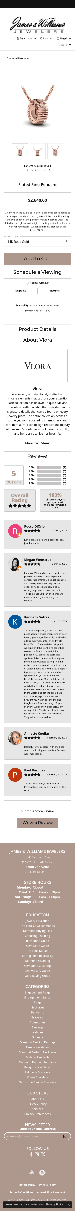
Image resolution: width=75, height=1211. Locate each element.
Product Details (37, 329)
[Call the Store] (37, 867)
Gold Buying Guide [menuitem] (37, 976)
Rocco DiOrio (34, 526)
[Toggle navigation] (6, 45)
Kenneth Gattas (36, 617)
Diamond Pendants (18, 58)
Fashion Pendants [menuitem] (37, 1057)
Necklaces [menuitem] (37, 1007)
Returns (55, 291)
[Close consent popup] (69, 1204)
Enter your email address (37, 1129)
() (64, 467)
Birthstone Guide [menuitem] (37, 941)
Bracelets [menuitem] (37, 1017)
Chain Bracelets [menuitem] (37, 1077)
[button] (25, 38)
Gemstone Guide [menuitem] (37, 946)
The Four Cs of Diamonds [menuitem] (37, 926)
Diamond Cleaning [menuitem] (37, 961)
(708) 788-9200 (37, 170)
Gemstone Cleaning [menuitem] (37, 966)
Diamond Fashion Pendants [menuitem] (37, 1062)
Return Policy (27, 1184)
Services (37, 1109)
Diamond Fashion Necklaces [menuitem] (38, 1052)
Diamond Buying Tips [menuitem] (37, 931)
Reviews (37, 456)
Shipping (20, 291)
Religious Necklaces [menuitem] (37, 1067)
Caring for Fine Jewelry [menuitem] (37, 956)
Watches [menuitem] (37, 1032)
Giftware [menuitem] (37, 1037)
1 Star (32, 483)
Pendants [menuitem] (37, 1012)
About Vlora (37, 340)
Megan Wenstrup (38, 560)
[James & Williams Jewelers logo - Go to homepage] (37, 24)
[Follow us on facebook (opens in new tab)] (31, 1154)
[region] (37, 105)
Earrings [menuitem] (37, 1027)
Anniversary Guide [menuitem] (37, 971)
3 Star (32, 475)
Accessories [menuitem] (37, 1022)
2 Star (32, 479)
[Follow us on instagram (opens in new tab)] (37, 1154)
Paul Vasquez (34, 770)
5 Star (32, 467)
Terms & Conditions (21, 1192)
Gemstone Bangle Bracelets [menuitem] (37, 1082)
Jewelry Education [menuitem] (37, 921)
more (41, 229)
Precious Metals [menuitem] (37, 951)
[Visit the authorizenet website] (42, 1173)
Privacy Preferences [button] (37, 1114)
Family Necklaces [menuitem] (37, 1047)
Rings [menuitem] (37, 1002)
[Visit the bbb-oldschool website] (31, 1173)
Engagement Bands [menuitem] (37, 997)
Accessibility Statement (51, 1192)
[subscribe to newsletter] (65, 1136)
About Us (37, 1099)
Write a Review (37, 823)
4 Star (32, 471)
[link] (46, 38)
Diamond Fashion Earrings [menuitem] (37, 1042)
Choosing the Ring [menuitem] (37, 936)
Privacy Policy (37, 1104)
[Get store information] (37, 872)
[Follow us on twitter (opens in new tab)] (43, 1154)
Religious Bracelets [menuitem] (37, 1072)
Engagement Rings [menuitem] (37, 992)
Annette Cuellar (36, 733)
